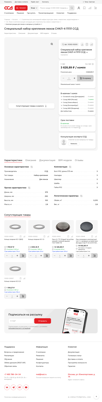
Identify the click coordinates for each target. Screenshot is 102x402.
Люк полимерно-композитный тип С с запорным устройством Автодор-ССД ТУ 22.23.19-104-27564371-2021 (87, 241)
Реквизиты (8, 2)
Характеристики (10, 33)
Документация (33, 33)
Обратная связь (10, 366)
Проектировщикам (45, 13)
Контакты (45, 2)
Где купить (31, 13)
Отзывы (54, 33)
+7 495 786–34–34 (12, 374)
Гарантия (71, 366)
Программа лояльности (77, 363)
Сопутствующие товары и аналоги (31, 106)
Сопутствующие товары (17, 215)
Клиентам (60, 13)
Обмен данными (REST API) (14, 363)
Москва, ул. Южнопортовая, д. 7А (81, 375)
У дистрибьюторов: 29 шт (35, 251)
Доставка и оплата (21, 2)
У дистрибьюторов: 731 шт (12, 251)
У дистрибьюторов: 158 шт (12, 292)
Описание (21, 33)
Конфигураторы (42, 363)
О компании (9, 13)
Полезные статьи (74, 356)
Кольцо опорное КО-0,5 (12, 281)
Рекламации (9, 356)
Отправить (42, 321)
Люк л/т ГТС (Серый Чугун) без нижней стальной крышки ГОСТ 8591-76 (63, 241)
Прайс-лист (35, 2)
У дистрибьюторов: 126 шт (60, 251)
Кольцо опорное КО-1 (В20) (13, 239)
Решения (20, 13)
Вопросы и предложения (14, 352)
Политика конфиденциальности (15, 397)
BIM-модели (44, 33)
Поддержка (71, 13)
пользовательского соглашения (19, 328)
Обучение (8, 359)
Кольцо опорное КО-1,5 (36, 239)
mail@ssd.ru (41, 374)
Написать (74, 144)
